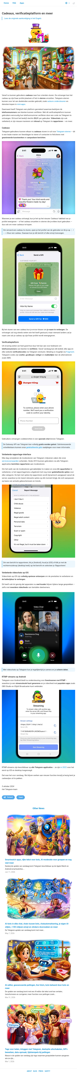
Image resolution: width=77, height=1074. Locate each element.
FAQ (14, 3)
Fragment (70, 352)
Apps (22, 3)
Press (40, 1071)
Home (6, 3)
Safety (47, 1071)
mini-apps (21, 104)
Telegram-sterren (64, 131)
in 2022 (63, 767)
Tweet (21, 797)
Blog (35, 1071)
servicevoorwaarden (10, 461)
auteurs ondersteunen (56, 101)
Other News (38, 808)
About (29, 1071)
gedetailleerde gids (34, 447)
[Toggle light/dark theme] (73, 3)
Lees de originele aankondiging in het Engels (22, 18)
